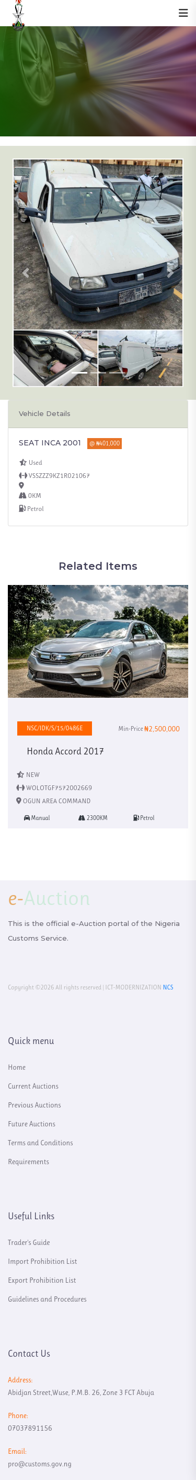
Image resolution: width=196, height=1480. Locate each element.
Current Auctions (33, 1086)
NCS (168, 987)
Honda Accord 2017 (65, 751)
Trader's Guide (29, 1242)
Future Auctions (31, 1124)
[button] (25, 272)
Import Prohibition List (42, 1261)
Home (17, 1067)
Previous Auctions (34, 1105)
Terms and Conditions (40, 1142)
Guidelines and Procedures (47, 1299)
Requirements (28, 1161)
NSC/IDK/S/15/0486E (55, 728)
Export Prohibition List (42, 1280)
